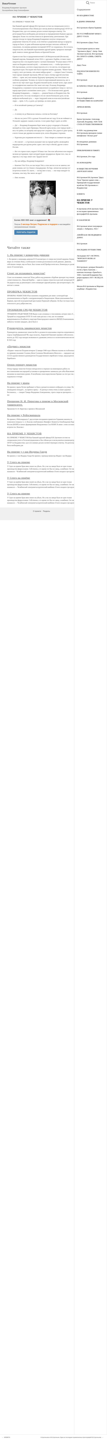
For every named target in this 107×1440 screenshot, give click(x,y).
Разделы (46, 1201)
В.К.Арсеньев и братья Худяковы (89, 28)
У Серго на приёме (18, 1167)
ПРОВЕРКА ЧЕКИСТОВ (22, 981)
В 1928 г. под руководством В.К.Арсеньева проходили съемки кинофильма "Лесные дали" (89, 133)
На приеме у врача (18, 1072)
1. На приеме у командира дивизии (28, 944)
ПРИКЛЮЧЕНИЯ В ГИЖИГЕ (88, 150)
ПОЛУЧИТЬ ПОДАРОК (26, 232)
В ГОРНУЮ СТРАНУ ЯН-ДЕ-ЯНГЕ (90, 86)
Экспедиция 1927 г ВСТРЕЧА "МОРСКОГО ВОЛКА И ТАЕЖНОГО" (88, 258)
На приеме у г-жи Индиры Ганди (27, 1141)
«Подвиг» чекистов (18, 1036)
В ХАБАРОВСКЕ (83, 220)
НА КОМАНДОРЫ (84, 163)
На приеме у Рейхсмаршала (23, 1104)
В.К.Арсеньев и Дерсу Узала (87, 42)
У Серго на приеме (18, 1151)
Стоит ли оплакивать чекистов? (26, 962)
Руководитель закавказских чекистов (29, 1017)
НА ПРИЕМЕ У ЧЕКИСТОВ (24, 1123)
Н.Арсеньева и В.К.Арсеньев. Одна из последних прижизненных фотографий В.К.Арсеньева (90, 211)
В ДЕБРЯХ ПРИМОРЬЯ (86, 22)
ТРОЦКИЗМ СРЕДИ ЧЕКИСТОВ (27, 999)
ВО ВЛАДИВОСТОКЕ (85, 15)
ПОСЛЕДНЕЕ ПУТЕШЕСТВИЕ (89, 250)
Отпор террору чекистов (22, 1054)
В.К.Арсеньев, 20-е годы (86, 156)
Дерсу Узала (81, 65)
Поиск (90, 3)
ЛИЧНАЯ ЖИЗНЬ (84, 107)
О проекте (37, 1201)
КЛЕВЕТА (81, 194)
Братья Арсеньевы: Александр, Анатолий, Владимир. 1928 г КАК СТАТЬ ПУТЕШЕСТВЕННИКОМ (89, 121)
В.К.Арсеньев (82, 80)
